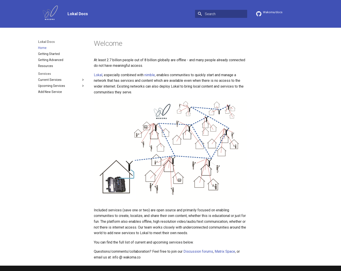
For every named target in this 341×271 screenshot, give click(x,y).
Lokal (98, 75)
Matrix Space (225, 251)
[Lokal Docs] (49, 14)
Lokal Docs (46, 42)
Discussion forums (198, 251)
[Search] (221, 14)
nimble (149, 75)
